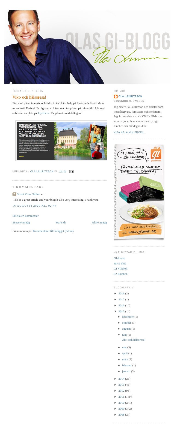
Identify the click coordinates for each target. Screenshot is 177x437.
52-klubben (120, 274)
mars (125, 359)
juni (124, 334)
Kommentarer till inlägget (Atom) (53, 231)
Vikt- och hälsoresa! (133, 339)
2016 (121, 305)
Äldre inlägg (99, 222)
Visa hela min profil (129, 132)
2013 (121, 384)
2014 (121, 378)
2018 (121, 293)
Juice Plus (120, 263)
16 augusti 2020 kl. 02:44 (34, 205)
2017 (121, 299)
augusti (127, 328)
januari (126, 371)
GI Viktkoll (120, 268)
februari (127, 365)
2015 (121, 311)
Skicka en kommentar (25, 215)
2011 (121, 396)
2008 (121, 414)
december (128, 316)
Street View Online (28, 194)
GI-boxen (119, 258)
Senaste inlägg (21, 222)
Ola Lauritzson (130, 96)
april (125, 353)
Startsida (61, 222)
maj (124, 347)
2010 (121, 402)
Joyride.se (44, 113)
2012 (121, 390)
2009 (121, 408)
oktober (127, 322)
